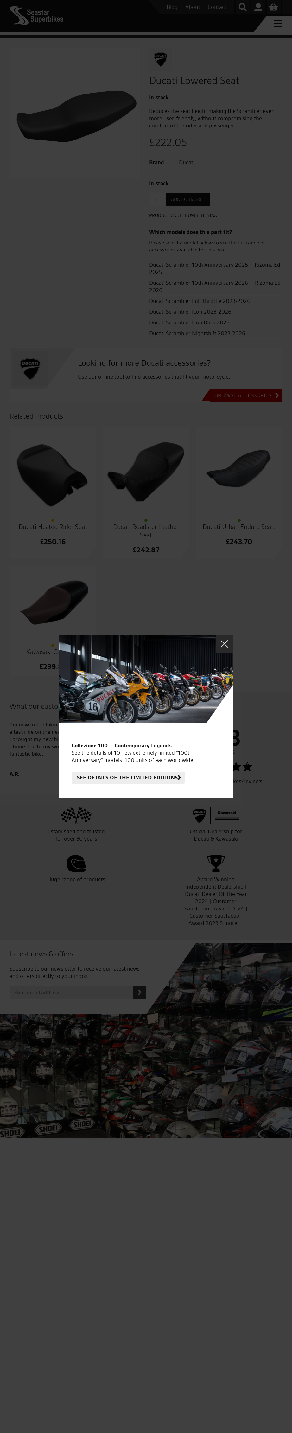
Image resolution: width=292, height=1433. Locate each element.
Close (224, 644)
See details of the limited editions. (128, 777)
